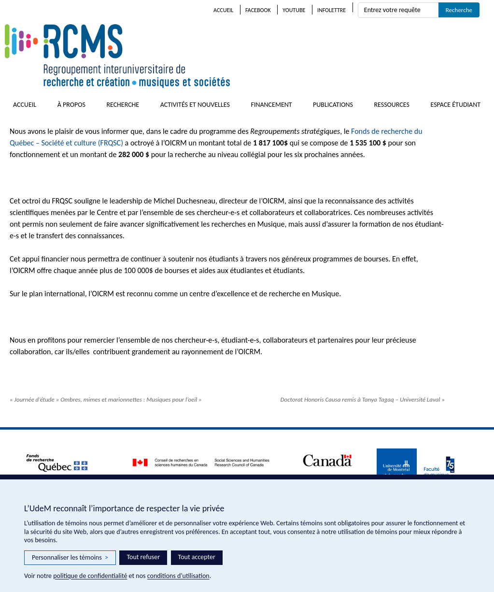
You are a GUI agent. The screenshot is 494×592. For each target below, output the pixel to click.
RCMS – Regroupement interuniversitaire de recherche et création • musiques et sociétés (174, 56)
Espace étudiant (455, 105)
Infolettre (331, 10)
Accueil (223, 10)
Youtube (293, 10)
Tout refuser (143, 557)
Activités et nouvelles (195, 105)
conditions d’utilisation (178, 576)
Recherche (122, 105)
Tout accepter (196, 557)
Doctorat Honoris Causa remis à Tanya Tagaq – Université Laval (363, 399)
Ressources (391, 105)
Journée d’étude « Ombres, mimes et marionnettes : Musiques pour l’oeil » (106, 399)
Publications (333, 105)
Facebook (258, 10)
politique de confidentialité (90, 576)
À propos (71, 105)
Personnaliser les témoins (70, 557)
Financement (271, 105)
